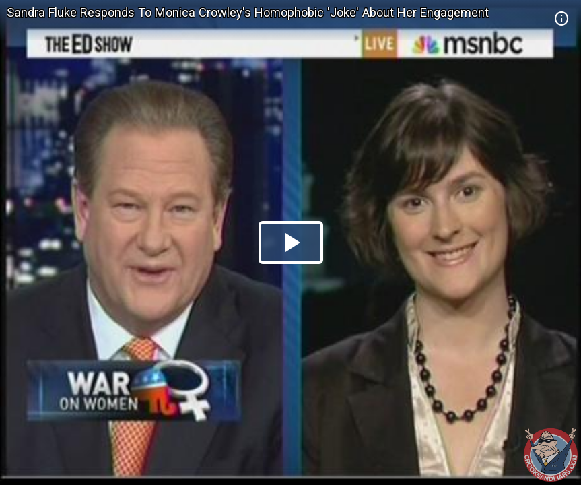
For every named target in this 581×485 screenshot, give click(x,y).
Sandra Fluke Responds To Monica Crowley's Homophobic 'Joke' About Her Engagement (248, 12)
